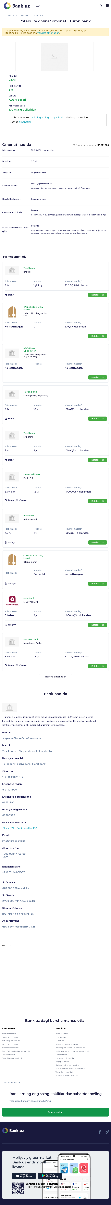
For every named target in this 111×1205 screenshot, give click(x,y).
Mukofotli (28, 437)
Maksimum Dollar (32, 643)
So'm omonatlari (9, 1034)
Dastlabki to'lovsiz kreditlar (67, 1044)
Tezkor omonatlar (9, 1054)
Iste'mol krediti (62, 1034)
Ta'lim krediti (61, 1037)
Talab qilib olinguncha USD (35, 314)
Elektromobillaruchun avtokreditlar (70, 1068)
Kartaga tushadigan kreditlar (68, 1065)
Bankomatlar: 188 (26, 828)
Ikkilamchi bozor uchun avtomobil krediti (73, 1051)
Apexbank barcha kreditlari (67, 1075)
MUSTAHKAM (30, 602)
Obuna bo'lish (55, 1112)
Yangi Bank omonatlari (12, 1058)
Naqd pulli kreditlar (63, 1061)
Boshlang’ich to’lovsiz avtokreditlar (70, 1047)
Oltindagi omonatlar (11, 1041)
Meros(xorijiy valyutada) (35, 396)
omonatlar (25, 122)
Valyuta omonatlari (48, 33)
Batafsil (97, 294)
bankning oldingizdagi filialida (47, 117)
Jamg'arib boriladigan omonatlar (16, 1051)
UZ (38, 6)
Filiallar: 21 (8, 828)
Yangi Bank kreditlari (64, 1072)
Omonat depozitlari (10, 1047)
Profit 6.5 (28, 478)
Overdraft (60, 1041)
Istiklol (26, 272)
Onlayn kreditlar (62, 1054)
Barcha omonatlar (55, 676)
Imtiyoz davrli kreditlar (65, 1058)
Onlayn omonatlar (10, 1044)
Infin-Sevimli (30, 519)
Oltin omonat (30, 562)
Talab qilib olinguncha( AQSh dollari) (35, 356)
